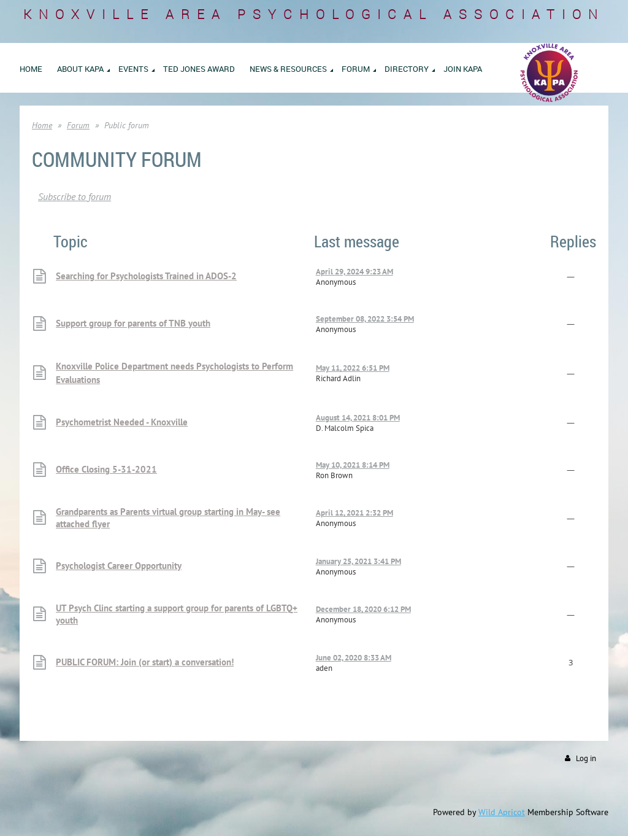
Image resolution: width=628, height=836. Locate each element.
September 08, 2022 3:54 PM (365, 319)
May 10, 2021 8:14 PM (352, 465)
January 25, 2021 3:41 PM (358, 561)
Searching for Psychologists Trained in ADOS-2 (146, 276)
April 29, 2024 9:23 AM (354, 271)
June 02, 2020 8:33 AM (353, 657)
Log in (586, 758)
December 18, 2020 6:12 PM (363, 609)
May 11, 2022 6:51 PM (352, 368)
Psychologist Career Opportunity (119, 565)
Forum (78, 125)
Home (42, 125)
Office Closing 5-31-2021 (106, 469)
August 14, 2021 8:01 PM (358, 417)
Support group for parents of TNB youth (133, 323)
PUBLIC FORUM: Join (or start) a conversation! (145, 662)
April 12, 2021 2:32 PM (354, 513)
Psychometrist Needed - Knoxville (122, 422)
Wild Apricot (501, 812)
